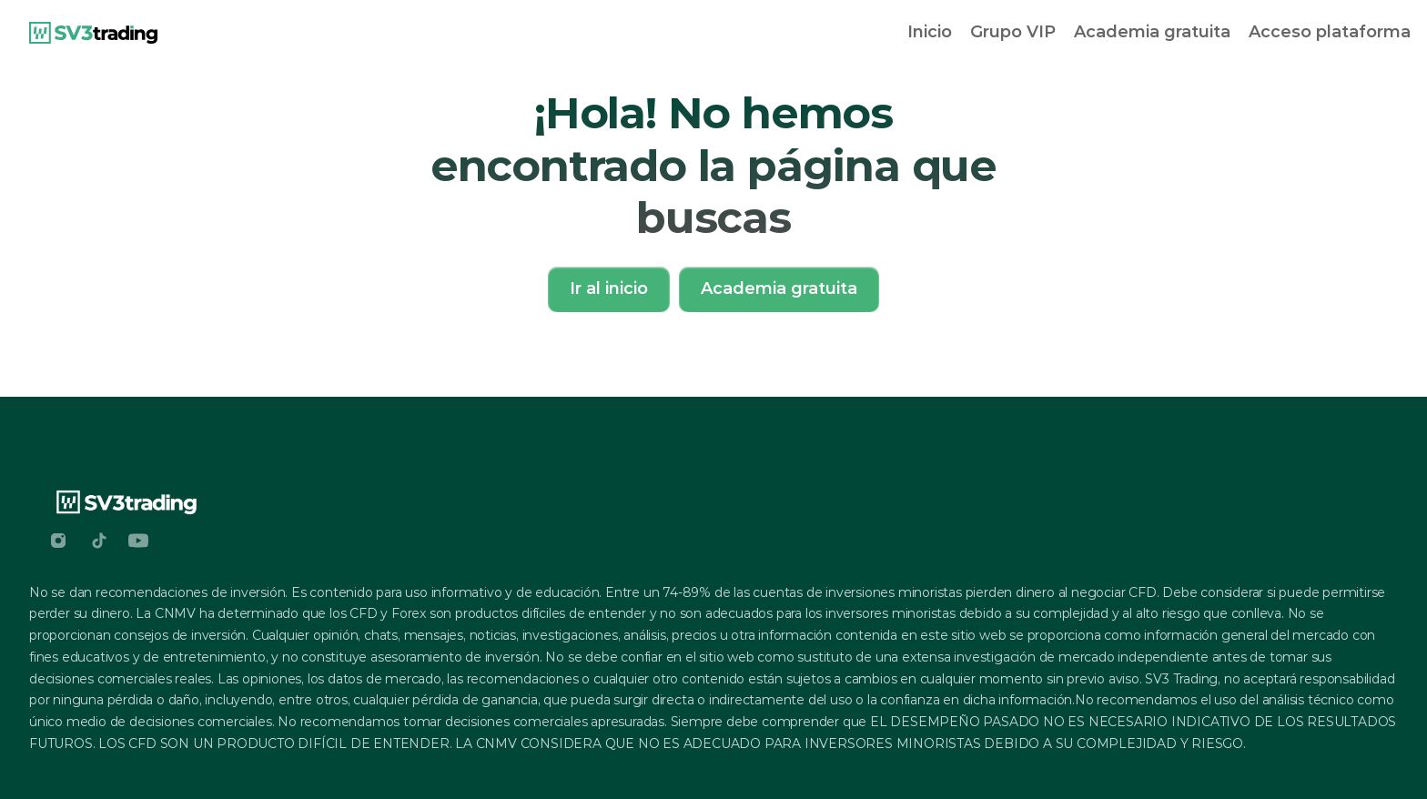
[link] (93, 33)
